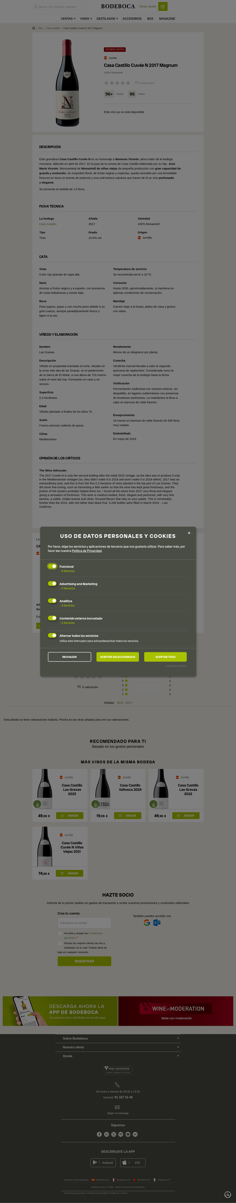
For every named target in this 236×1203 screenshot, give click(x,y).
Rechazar (69, 657)
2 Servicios (67, 623)
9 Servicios (67, 571)
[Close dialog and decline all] (189, 532)
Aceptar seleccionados (117, 657)
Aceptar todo (166, 657)
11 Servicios (67, 588)
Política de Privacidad (87, 551)
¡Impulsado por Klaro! (176, 666)
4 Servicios (67, 605)
